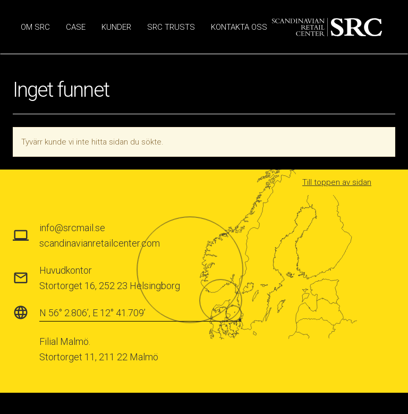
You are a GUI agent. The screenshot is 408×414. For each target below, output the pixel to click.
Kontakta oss (239, 27)
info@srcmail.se (72, 227)
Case (76, 27)
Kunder (116, 27)
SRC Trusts (171, 27)
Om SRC (35, 27)
